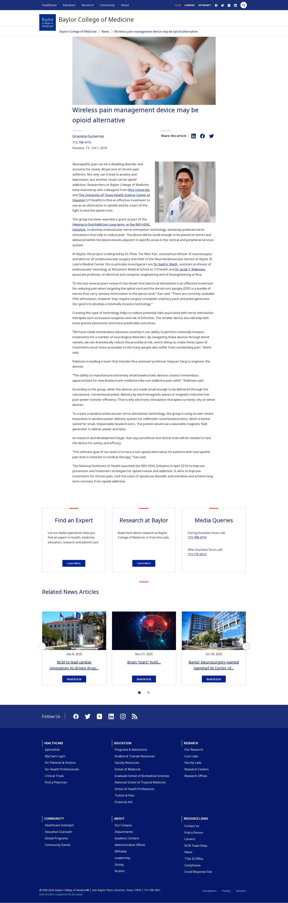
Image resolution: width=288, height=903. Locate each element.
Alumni (120, 871)
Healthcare (53, 743)
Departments (124, 832)
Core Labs (191, 756)
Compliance (192, 865)
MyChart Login (55, 756)
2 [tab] (148, 693)
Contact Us (191, 826)
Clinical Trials (54, 776)
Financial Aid (123, 802)
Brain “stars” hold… (144, 662)
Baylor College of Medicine (78, 31)
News (105, 31)
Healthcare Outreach (59, 825)
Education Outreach (58, 832)
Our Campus (123, 825)
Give (178, 5)
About (119, 819)
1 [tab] (139, 693)
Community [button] (107, 5)
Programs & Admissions (131, 750)
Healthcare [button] (49, 5)
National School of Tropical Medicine (140, 782)
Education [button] (69, 5)
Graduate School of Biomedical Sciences (142, 776)
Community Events (58, 845)
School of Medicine (128, 769)
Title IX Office (193, 859)
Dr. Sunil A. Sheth (166, 264)
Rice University (139, 190)
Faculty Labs (192, 763)
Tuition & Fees (124, 795)
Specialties (52, 750)
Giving (119, 865)
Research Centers (196, 769)
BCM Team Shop (195, 846)
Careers (189, 5)
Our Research (193, 750)
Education (123, 743)
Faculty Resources (127, 763)
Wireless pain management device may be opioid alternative (156, 31)
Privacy (226, 891)
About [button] (125, 5)
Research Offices (195, 776)
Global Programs (56, 838)
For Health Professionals (62, 769)
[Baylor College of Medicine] (47, 22)
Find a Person (193, 833)
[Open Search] (243, 5)
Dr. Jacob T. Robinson (190, 269)
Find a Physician (56, 782)
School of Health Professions (134, 789)
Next (246, 646)
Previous (42, 646)
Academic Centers (127, 838)
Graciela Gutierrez (88, 136)
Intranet (204, 5)
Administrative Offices (130, 845)
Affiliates (121, 851)
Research (191, 743)
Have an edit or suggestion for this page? (61, 894)
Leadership (122, 858)
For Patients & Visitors (60, 763)
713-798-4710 (81, 142)
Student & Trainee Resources (135, 756)
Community (54, 819)
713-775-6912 (197, 554)
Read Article (74, 679)
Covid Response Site (198, 872)
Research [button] (88, 5)
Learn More (74, 563)
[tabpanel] (74, 646)
